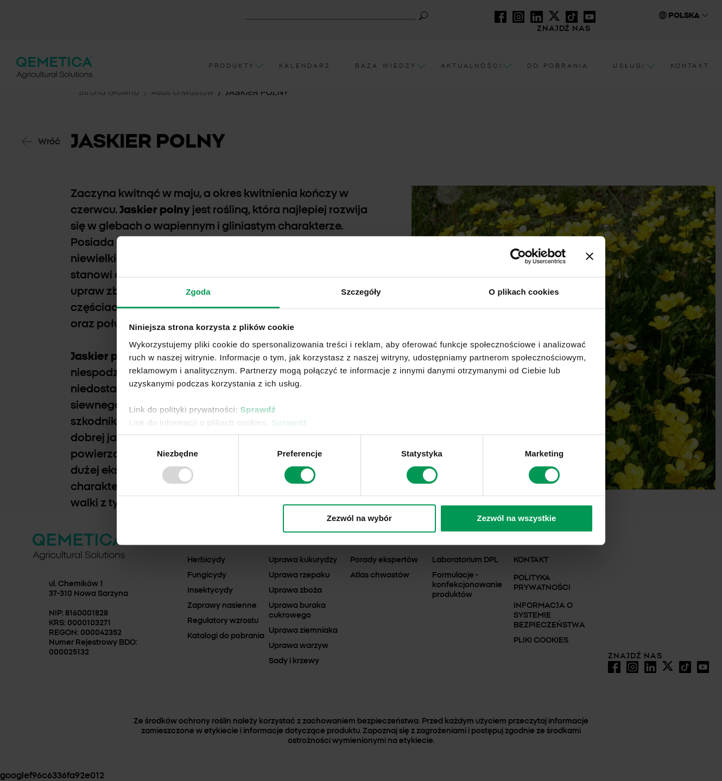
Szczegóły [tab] (361, 291)
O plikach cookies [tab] (524, 291)
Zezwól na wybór (359, 518)
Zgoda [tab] (198, 291)
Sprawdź (258, 409)
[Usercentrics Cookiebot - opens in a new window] (518, 256)
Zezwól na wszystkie (516, 518)
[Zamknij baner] (589, 256)
